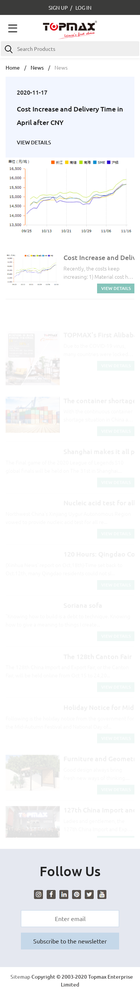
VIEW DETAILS (34, 142)
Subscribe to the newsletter (70, 941)
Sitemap (20, 976)
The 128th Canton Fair (97, 660)
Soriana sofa (82, 608)
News (37, 67)
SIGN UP (58, 7)
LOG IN (83, 7)
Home (13, 67)
